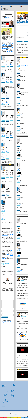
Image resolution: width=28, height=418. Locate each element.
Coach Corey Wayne (7, 17)
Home (3, 384)
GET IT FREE (3, 66)
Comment (3, 299)
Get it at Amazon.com (3, 65)
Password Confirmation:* (20, 34)
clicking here (18, 359)
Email (9, 309)
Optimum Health (13, 394)
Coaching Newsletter (14, 384)
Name (2, 309)
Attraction (12, 386)
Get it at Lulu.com (11, 81)
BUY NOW (7, 66)
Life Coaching (13, 385)
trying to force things (9, 51)
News (12, 397)
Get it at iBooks (7, 81)
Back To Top (18, 413)
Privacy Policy (13, 413)
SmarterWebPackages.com (16, 414)
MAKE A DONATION (23, 316)
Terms (16, 413)
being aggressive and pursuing (6, 45)
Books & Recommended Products (5, 9)
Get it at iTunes (11, 64)
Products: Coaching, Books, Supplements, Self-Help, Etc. (5, 399)
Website (2, 313)
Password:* (18, 31)
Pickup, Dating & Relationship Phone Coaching (6, 392)
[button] (13, 3)
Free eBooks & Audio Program (5, 6)
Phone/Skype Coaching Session (16, 6)
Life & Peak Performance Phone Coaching (6, 388)
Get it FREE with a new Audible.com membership (22, 65)
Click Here (24, 42)
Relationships (13, 392)
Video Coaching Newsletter (5, 12)
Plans (3, 407)
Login (3, 405)
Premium (3, 406)
